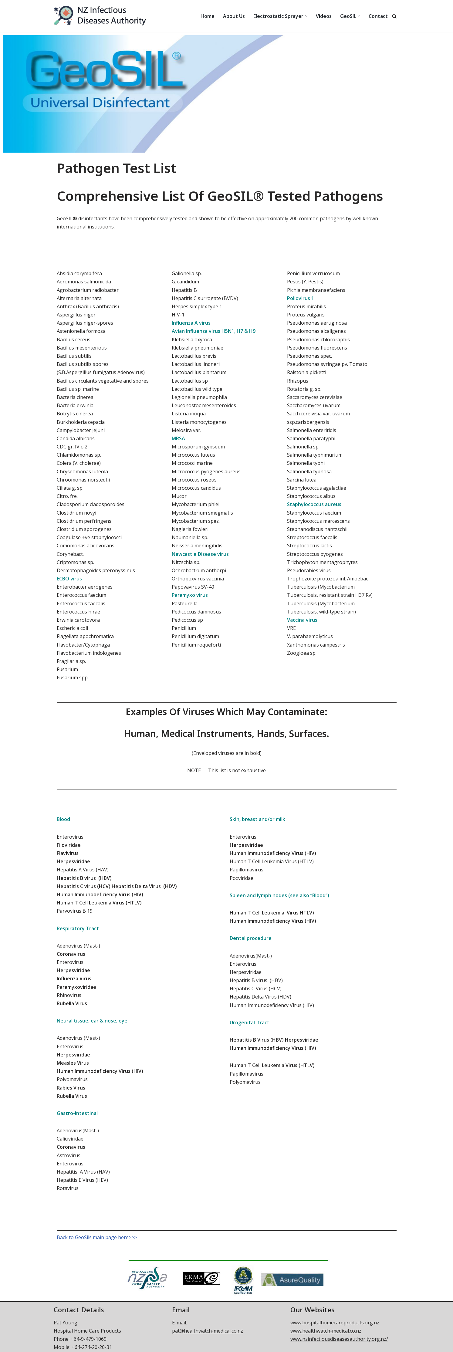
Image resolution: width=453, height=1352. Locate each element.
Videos (324, 16)
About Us (234, 16)
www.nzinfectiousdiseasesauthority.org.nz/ (339, 1339)
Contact (378, 16)
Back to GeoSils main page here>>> (97, 1237)
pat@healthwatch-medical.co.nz (207, 1330)
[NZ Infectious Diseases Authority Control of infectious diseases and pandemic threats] (107, 16)
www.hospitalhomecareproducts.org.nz (334, 1322)
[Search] (394, 16)
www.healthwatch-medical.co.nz (325, 1330)
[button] (306, 16)
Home (208, 16)
